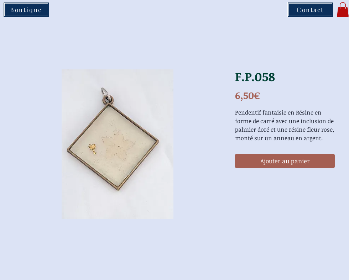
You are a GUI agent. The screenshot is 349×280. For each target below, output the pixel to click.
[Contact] (310, 9)
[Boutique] (26, 9)
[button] (343, 9)
